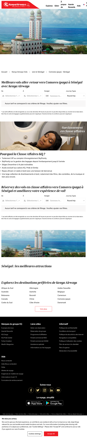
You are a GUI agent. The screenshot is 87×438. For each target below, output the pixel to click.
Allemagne (33, 288)
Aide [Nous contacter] (9, 364)
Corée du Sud (6, 302)
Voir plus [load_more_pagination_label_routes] (43, 309)
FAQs (3, 367)
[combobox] (12, 96)
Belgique (61, 292)
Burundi (32, 295)
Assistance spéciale (37, 344)
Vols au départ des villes (58, 414)
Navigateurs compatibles (67, 338)
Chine (31, 299)
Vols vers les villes (20, 414)
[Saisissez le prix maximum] (56, 96)
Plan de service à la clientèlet (69, 344)
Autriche (32, 292)
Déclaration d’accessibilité (68, 351)
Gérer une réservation (37, 328)
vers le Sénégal (38, 72)
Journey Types (71, 91)
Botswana (5, 295)
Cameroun (62, 295)
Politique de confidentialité (68, 328)
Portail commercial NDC (38, 338)
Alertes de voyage (7, 370)
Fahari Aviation (6, 341)
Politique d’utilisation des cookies (70, 341)
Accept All (51, 434)
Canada (4, 299)
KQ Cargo (4, 334)
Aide (79, 6)
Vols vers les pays (8, 414)
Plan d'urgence (64, 347)
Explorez (49, 6)
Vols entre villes (44, 414)
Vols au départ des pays (75, 414)
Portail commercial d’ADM (39, 341)
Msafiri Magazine (7, 344)
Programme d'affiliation (38, 334)
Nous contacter (6, 361)
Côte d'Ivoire (34, 302)
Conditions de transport (67, 331)
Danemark (62, 302)
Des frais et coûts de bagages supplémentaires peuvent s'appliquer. (21, 114)
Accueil (4, 72)
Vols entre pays (33, 414)
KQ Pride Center (6, 338)
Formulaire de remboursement (11, 380)
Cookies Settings (35, 434)
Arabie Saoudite (64, 288)
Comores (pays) (64, 299)
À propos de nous (63, 6)
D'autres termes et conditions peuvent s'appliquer (57, 114)
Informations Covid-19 (9, 377)
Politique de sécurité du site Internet (71, 334)
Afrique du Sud (7, 288)
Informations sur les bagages (40, 347)
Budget (46, 91)
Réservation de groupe (38, 331)
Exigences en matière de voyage (12, 374)
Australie (4, 292)
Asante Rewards (71, 5)
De (2, 91)
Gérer (56, 6)
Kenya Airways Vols (19, 72)
